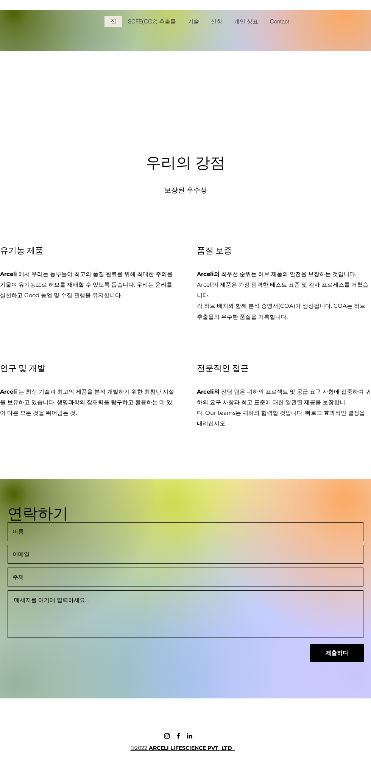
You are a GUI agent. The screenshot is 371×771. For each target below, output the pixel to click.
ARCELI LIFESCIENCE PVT (184, 748)
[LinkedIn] (189, 736)
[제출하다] (337, 653)
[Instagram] (167, 736)
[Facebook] (178, 736)
